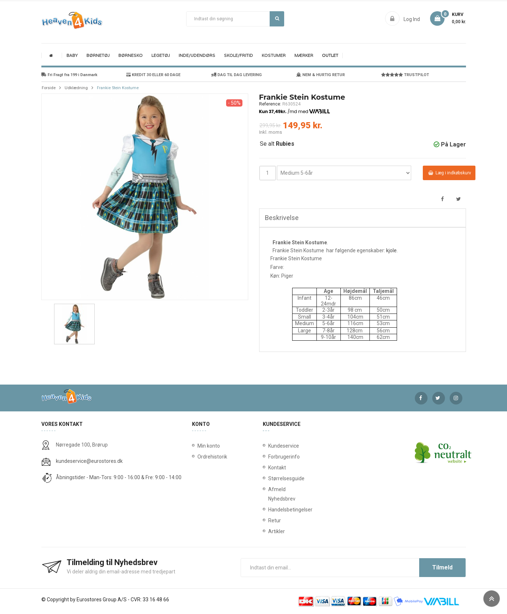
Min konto (208, 446)
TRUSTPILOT (405, 74)
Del (442, 199)
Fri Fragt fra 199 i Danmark (69, 74)
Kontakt (269, 467)
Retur (269, 520)
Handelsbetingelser (269, 510)
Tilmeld (442, 567)
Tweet (458, 199)
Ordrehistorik (209, 457)
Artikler (269, 531)
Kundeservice (269, 446)
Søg (277, 18)
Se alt (277, 143)
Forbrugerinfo (269, 457)
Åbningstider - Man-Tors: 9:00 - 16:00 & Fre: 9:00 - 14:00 (118, 477)
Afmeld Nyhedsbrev (269, 494)
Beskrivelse (282, 217)
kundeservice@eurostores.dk (89, 461)
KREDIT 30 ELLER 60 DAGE (153, 74)
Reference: (270, 104)
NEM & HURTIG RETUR (320, 74)
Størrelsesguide (269, 478)
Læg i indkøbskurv (449, 172)
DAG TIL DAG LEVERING (236, 74)
